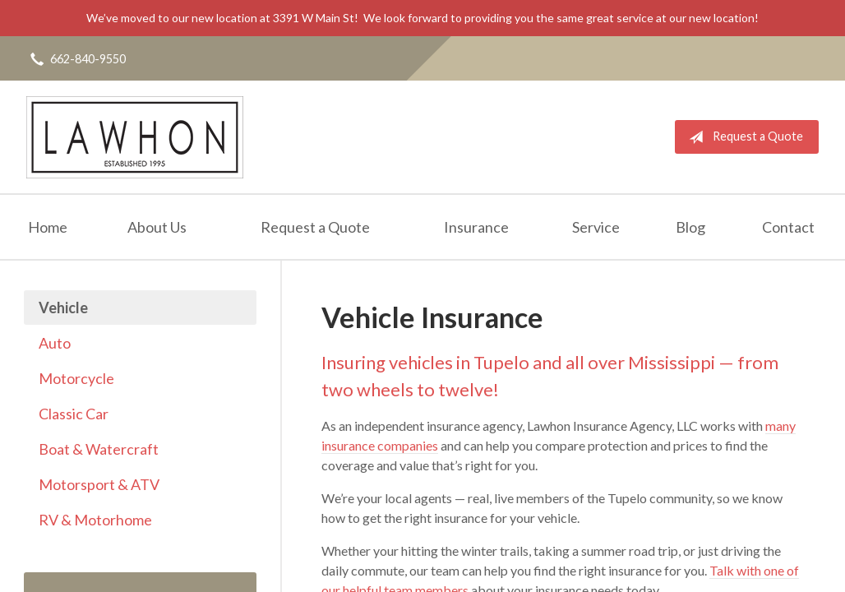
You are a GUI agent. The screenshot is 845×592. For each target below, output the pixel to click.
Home (47, 227)
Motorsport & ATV (99, 484)
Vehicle (63, 307)
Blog (690, 227)
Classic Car (74, 414)
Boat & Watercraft (99, 449)
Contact (788, 227)
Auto (55, 343)
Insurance (476, 227)
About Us (157, 227)
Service (596, 227)
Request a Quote (742, 137)
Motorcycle (76, 378)
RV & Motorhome (95, 520)
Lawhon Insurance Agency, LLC (134, 137)
